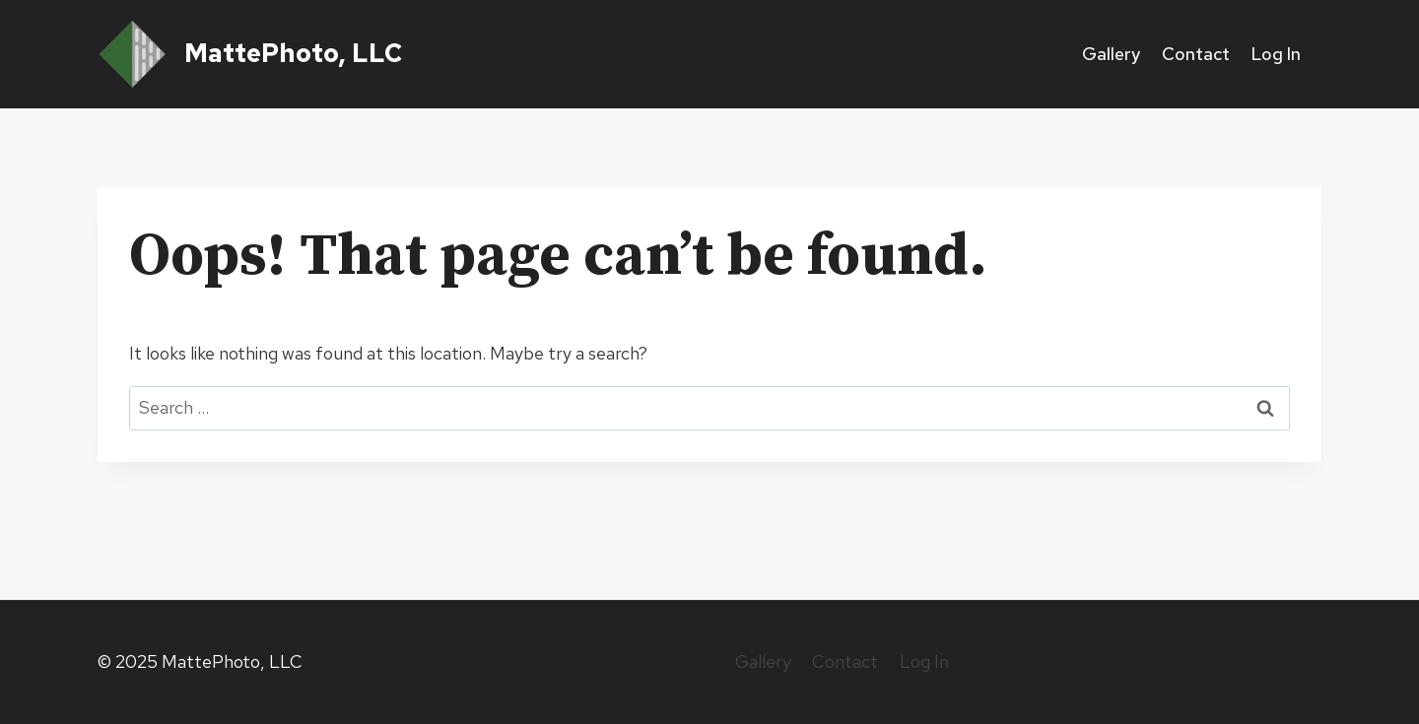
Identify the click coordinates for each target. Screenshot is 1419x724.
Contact (1196, 53)
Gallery (1111, 53)
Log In (1275, 53)
